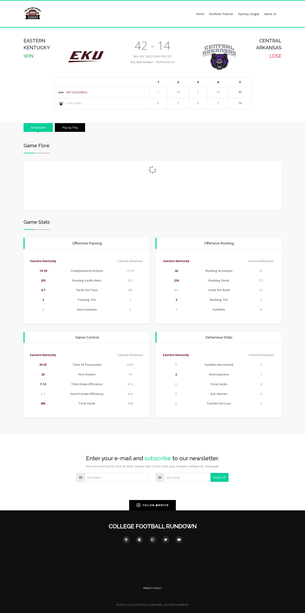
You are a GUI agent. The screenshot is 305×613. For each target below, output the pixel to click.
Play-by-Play (70, 127)
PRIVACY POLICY (152, 588)
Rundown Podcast (221, 14)
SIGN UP (219, 477)
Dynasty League (248, 14)
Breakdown (38, 127)
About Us (270, 14)
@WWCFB (162, 505)
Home (200, 14)
